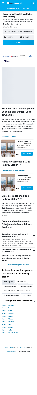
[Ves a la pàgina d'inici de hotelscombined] (14, 3)
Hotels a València (7, 319)
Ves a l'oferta (27, 153)
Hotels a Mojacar (7, 316)
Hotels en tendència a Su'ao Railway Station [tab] (16, 291)
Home (6, 347)
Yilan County (23, 347)
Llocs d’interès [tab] (26, 295)
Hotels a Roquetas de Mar (10, 333)
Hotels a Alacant (7, 324)
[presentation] (14, 115)
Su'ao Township (11, 351)
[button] (3, 3)
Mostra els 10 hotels (9, 136)
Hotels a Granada (7, 327)
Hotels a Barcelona (8, 305)
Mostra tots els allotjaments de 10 (14, 171)
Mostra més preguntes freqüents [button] (18, 264)
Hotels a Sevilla (7, 330)
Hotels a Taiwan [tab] (21, 282)
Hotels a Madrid (7, 308)
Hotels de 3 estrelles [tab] (9, 286)
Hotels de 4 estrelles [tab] (25, 286)
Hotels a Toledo (7, 310)
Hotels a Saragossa (8, 313)
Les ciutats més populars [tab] (11, 295)
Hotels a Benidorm (8, 322)
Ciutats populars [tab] (8, 282)
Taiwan (12, 347)
